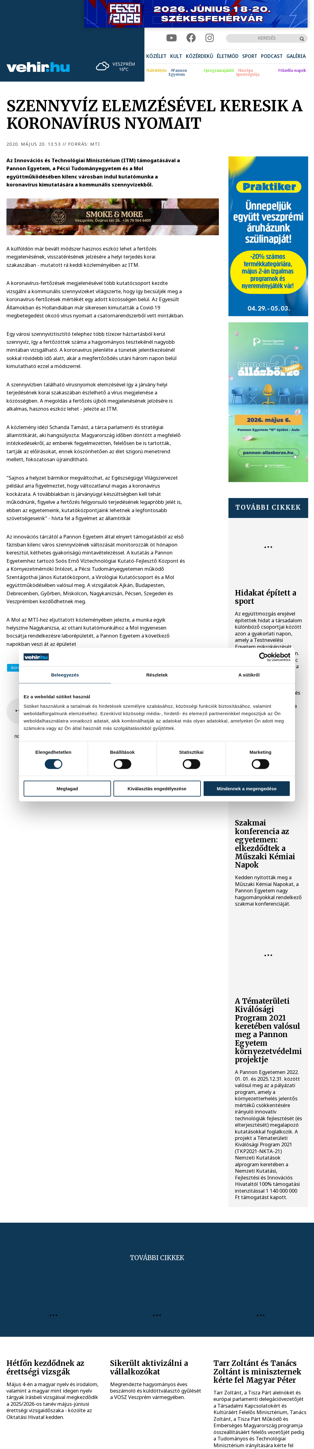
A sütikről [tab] (249, 674)
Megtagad (67, 788)
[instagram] (209, 38)
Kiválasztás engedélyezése (157, 788)
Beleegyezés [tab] (65, 674)
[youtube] (171, 38)
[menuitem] (156, 56)
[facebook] (191, 38)
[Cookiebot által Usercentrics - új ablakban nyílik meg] (263, 656)
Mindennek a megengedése (247, 788)
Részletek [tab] (157, 674)
